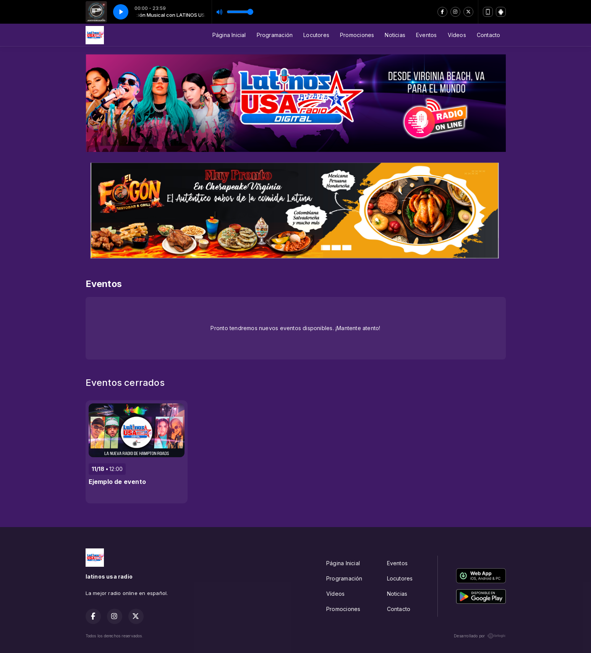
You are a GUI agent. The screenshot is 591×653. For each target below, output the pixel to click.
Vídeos (457, 35)
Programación (275, 35)
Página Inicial (229, 35)
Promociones (357, 35)
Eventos (426, 35)
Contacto (488, 35)
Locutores (316, 35)
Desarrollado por (479, 635)
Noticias (395, 35)
